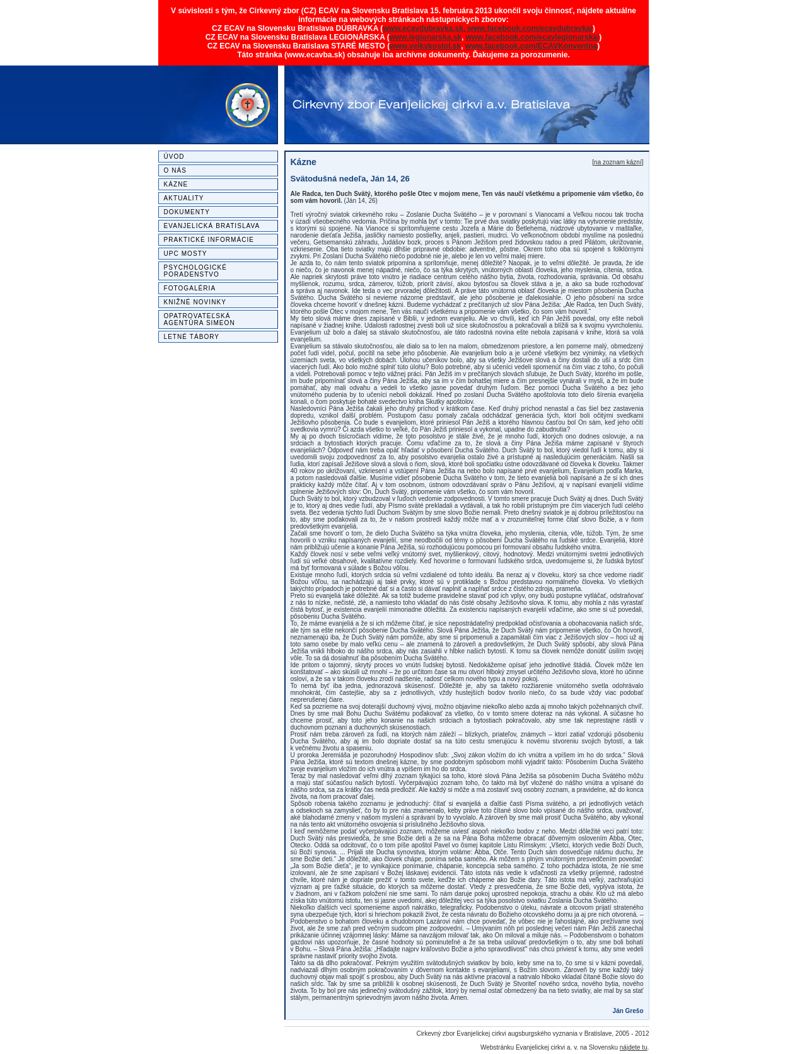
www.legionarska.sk (426, 37)
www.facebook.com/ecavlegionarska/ (533, 37)
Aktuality (184, 198)
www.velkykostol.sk (425, 46)
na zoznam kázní (618, 162)
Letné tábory (192, 336)
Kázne (176, 184)
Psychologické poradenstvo (196, 271)
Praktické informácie (209, 239)
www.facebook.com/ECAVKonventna (531, 46)
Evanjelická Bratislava (212, 225)
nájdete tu (633, 1047)
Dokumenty (187, 212)
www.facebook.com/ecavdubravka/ (530, 28)
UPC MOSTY (185, 253)
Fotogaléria (190, 288)
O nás (175, 170)
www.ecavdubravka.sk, (425, 28)
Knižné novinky (195, 302)
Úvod (174, 156)
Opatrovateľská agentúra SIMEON (199, 319)
